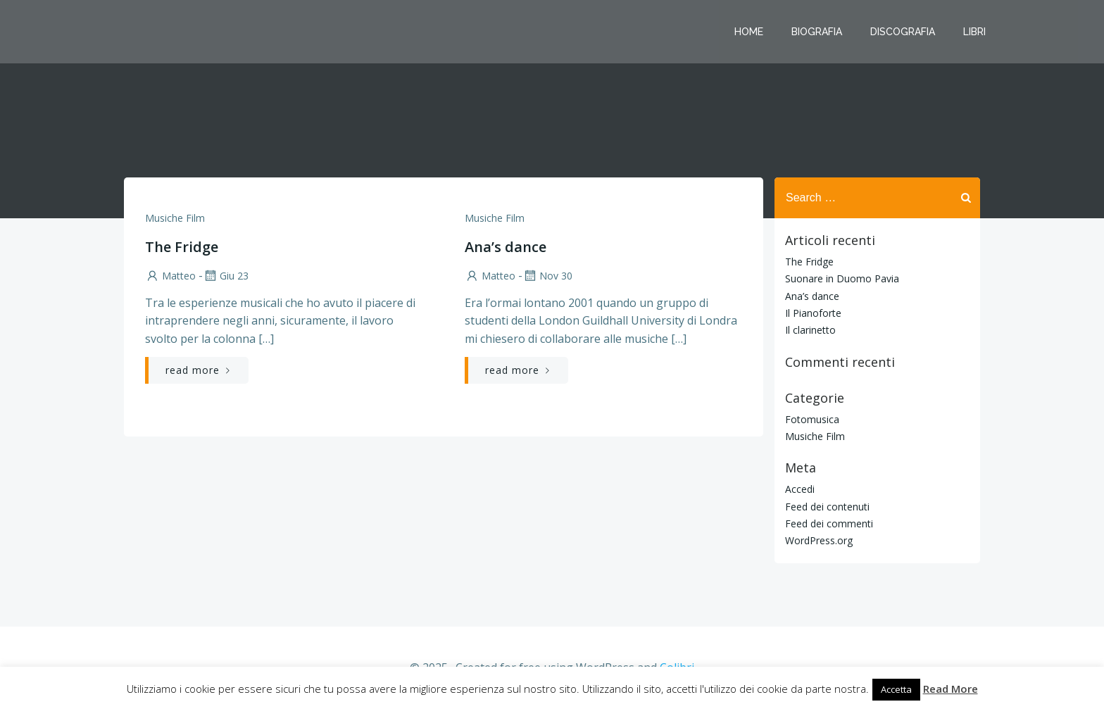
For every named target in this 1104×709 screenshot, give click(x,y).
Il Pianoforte (813, 313)
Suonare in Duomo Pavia (842, 278)
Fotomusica (812, 419)
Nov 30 (547, 275)
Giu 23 (226, 275)
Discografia (902, 31)
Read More (950, 689)
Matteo (170, 275)
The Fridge (809, 261)
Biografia (816, 31)
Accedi (800, 489)
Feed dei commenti (829, 523)
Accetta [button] (896, 689)
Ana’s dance (812, 296)
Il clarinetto (810, 330)
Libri (974, 31)
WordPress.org (819, 540)
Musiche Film (175, 218)
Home (748, 31)
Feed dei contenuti (827, 506)
